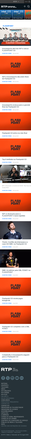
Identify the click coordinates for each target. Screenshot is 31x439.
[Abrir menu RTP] (15, 1)
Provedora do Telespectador (12, 407)
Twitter (8, 378)
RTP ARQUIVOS (6, 391)
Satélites (4, 413)
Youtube (17, 378)
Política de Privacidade (7, 431)
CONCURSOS (5, 400)
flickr (22, 378)
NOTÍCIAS (4, 383)
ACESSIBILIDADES (7, 411)
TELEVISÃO (4, 387)
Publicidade (17, 432)
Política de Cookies (21, 431)
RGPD (3, 424)
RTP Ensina (5, 392)
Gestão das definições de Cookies (14, 426)
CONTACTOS (5, 405)
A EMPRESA (5, 415)
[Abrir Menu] (25, 4)
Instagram (12, 378)
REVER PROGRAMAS (7, 398)
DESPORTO (4, 385)
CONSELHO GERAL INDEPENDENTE (12, 417)
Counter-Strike (7, 53)
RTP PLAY (4, 394)
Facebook (3, 378)
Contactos (5, 404)
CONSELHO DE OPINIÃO (9, 418)
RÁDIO (3, 389)
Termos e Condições (7, 432)
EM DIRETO (4, 396)
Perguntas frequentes (9, 402)
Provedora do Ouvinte (9, 409)
